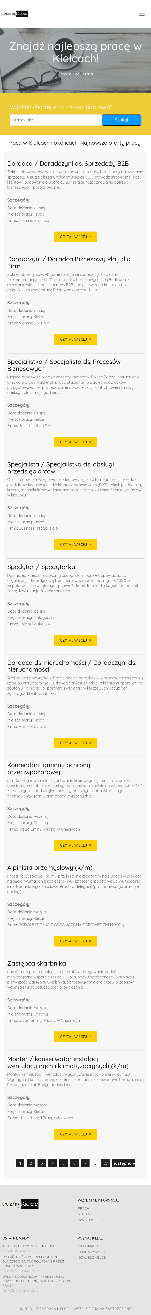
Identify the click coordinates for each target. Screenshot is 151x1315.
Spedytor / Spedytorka (41, 567)
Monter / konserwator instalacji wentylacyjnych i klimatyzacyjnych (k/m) (67, 1062)
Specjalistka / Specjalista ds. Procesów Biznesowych (64, 365)
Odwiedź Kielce (92, 1257)
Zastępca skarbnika (36, 963)
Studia (84, 1214)
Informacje (88, 1246)
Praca (83, 1208)
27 (106, 1163)
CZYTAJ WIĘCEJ (73, 236)
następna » (124, 1163)
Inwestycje (88, 1219)
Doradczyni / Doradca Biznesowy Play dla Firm (69, 263)
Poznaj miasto (91, 1252)
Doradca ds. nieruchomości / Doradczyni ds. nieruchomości (71, 666)
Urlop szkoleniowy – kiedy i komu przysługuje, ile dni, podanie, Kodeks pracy (36, 1281)
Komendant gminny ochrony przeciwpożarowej (48, 768)
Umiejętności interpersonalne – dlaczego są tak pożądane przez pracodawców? (33, 1261)
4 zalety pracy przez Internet (29, 1246)
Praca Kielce (68, 74)
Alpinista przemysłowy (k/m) (49, 867)
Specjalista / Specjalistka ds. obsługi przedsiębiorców (60, 468)
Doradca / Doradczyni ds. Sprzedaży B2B (68, 163)
